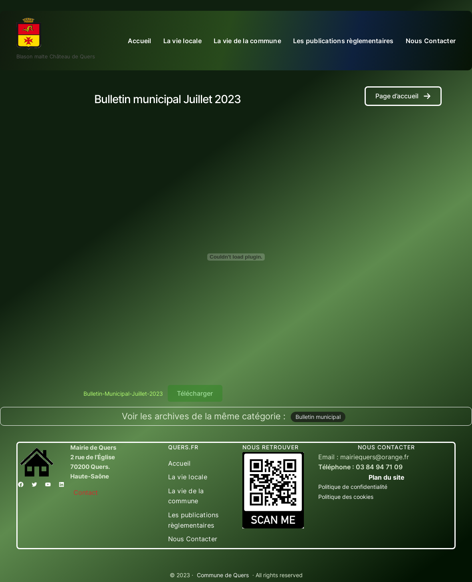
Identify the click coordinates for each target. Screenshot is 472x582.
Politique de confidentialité (352, 486)
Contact (85, 492)
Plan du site (387, 477)
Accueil (139, 41)
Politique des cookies (345, 496)
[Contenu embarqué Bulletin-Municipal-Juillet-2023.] (236, 257)
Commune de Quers (223, 575)
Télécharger (195, 393)
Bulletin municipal (318, 416)
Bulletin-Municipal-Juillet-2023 (123, 393)
